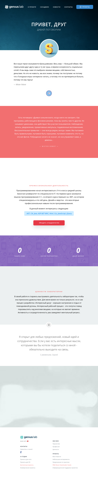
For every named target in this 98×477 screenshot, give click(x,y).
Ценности (56, 449)
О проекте (32, 7)
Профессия (56, 447)
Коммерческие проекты (27, 468)
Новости (56, 7)
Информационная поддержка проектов (65, 468)
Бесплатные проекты (26, 465)
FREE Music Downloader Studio (62, 465)
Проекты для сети (25, 459)
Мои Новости (57, 456)
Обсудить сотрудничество (49, 223)
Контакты (68, 7)
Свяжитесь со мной (26, 449)
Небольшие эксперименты (61, 459)
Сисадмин (44, 7)
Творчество (56, 444)
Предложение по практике (61, 462)
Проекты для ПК (25, 462)
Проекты (85, 7)
